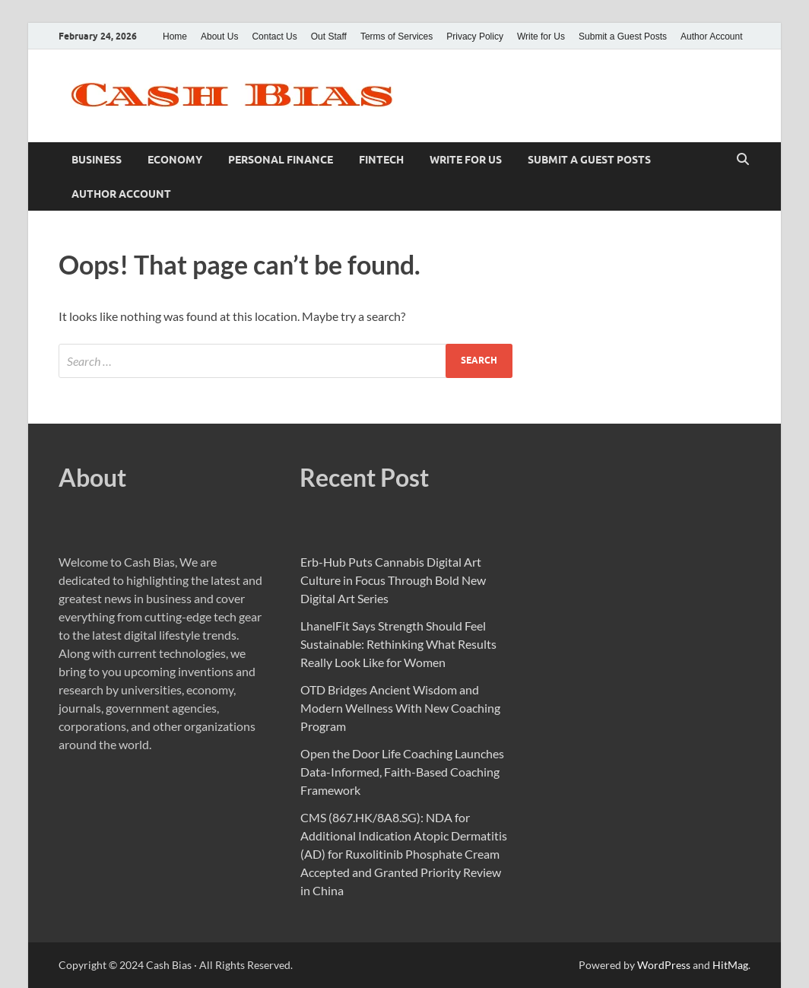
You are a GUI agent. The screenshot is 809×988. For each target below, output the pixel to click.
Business (96, 160)
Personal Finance (280, 160)
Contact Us (274, 36)
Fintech (381, 160)
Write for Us (541, 36)
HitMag (730, 964)
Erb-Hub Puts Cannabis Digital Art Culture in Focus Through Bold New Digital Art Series (393, 579)
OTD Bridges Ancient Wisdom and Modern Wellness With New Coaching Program (400, 707)
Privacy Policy (474, 36)
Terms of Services (396, 36)
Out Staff (329, 36)
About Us (219, 36)
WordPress (663, 964)
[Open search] (742, 159)
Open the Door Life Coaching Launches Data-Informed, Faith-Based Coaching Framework (402, 771)
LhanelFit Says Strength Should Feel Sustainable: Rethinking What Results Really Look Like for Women (398, 643)
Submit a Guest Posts (623, 36)
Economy (175, 160)
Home (175, 36)
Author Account (711, 36)
